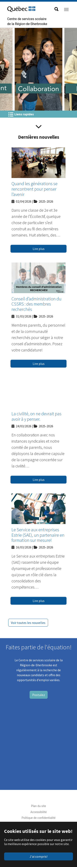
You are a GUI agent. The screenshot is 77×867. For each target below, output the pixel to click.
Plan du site (38, 806)
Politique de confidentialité (38, 817)
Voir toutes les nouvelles (28, 623)
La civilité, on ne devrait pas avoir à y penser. (36, 416)
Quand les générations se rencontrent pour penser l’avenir (34, 189)
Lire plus (39, 249)
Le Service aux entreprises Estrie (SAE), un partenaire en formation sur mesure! (37, 535)
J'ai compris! (38, 856)
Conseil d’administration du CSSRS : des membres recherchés (36, 304)
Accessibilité (38, 812)
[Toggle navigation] (66, 9)
